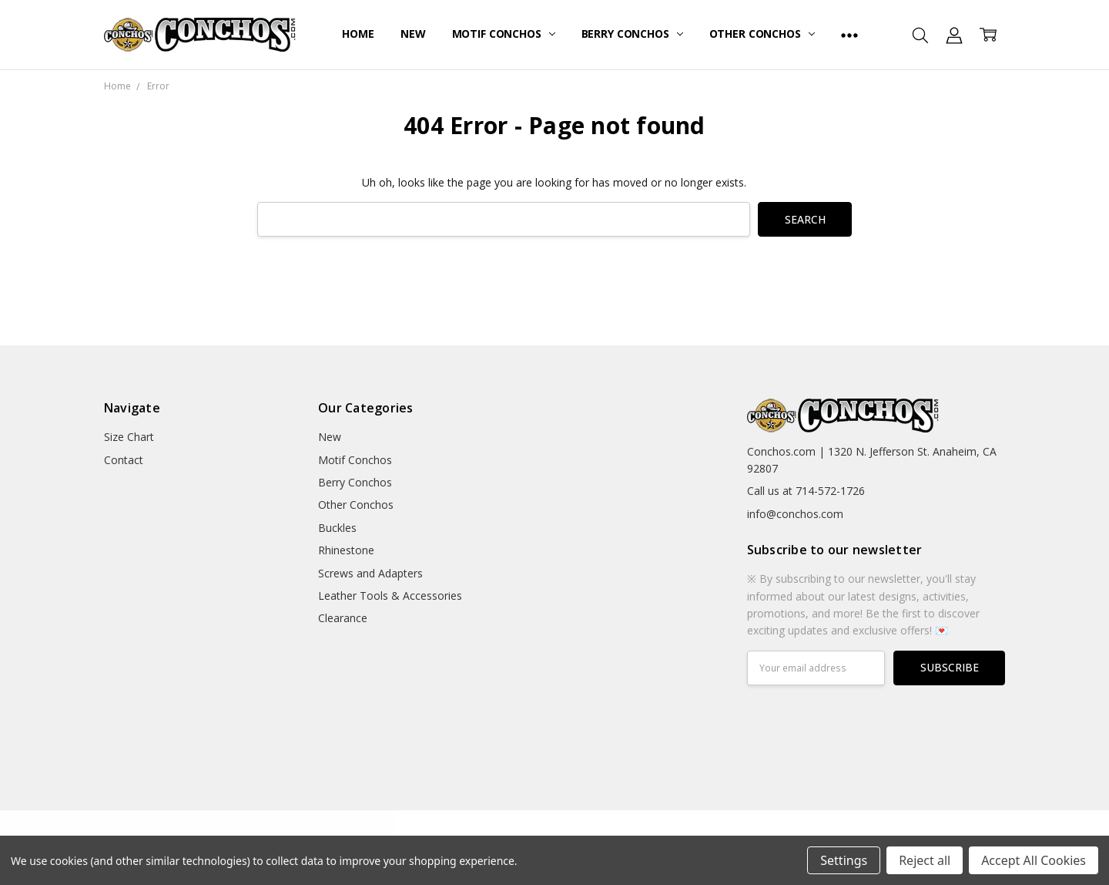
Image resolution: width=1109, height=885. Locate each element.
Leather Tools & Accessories (390, 595)
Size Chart (129, 436)
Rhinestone (346, 550)
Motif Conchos (503, 33)
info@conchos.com (795, 513)
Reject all (924, 860)
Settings (843, 860)
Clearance (342, 618)
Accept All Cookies (1033, 860)
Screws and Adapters (370, 573)
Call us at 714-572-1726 (806, 490)
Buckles (337, 527)
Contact (123, 460)
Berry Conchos (632, 33)
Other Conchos (762, 33)
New (413, 33)
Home (358, 33)
